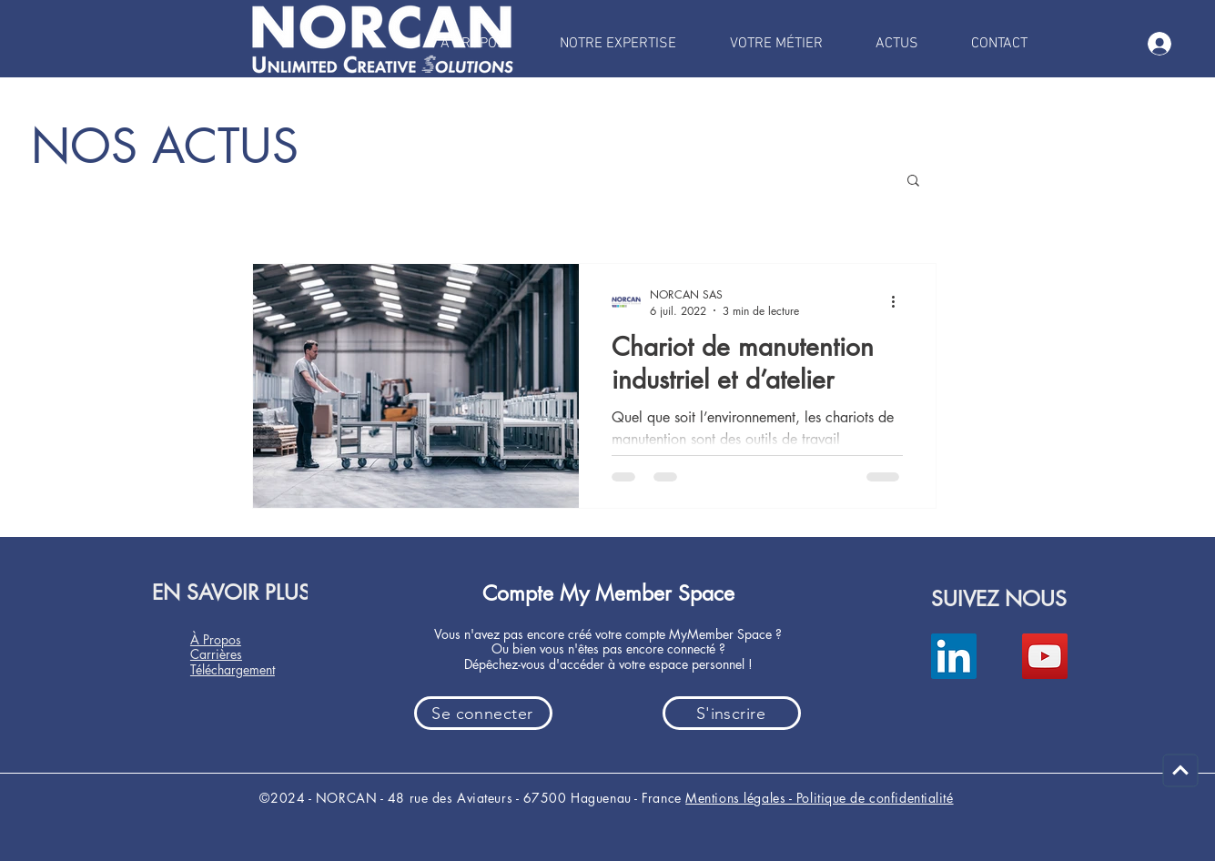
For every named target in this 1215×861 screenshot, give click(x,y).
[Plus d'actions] (900, 302)
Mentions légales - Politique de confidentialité (819, 797)
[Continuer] (1181, 771)
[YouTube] (1045, 656)
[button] (913, 181)
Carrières (216, 654)
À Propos (215, 639)
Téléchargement (232, 669)
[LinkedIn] (954, 656)
